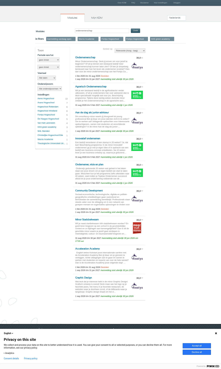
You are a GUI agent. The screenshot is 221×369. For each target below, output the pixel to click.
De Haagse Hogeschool (48, 119)
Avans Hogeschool (46, 102)
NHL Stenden (44, 131)
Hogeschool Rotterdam (48, 106)
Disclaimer (144, 3)
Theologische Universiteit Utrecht (52, 143)
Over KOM (122, 3)
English (9, 333)
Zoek (135, 31)
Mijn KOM (96, 18)
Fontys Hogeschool (46, 115)
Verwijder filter (74, 39)
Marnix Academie (45, 139)
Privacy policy (30, 358)
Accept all (197, 345)
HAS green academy (47, 127)
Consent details (11, 358)
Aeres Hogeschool (46, 98)
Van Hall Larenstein (46, 123)
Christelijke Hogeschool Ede (50, 135)
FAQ (133, 3)
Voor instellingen (160, 3)
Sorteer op (107, 49)
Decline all (197, 352)
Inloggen (176, 3)
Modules (72, 18)
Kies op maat (48, 13)
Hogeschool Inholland (47, 111)
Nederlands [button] (174, 18)
